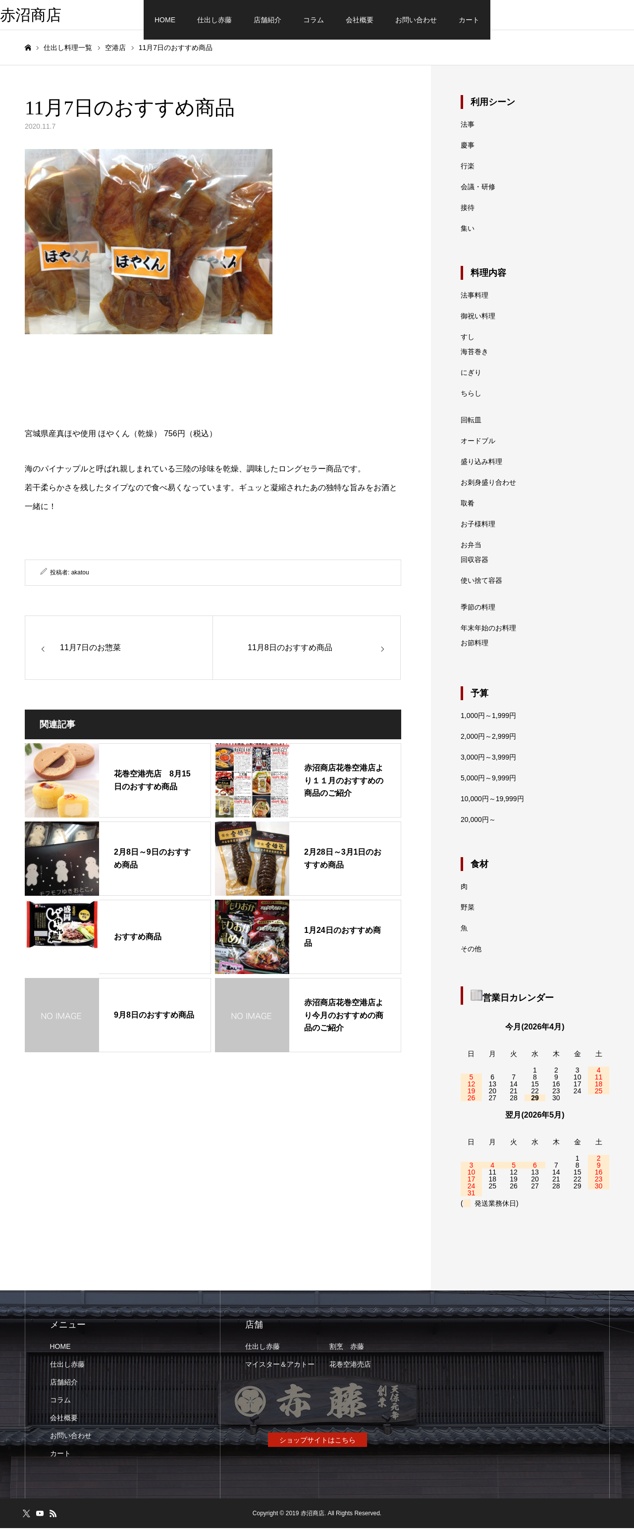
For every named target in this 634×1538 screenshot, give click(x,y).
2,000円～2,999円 (488, 746)
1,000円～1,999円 (488, 725)
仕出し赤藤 (214, 20)
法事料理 (474, 305)
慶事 (468, 155)
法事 (468, 134)
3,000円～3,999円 (488, 767)
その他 (471, 959)
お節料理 (474, 653)
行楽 (468, 176)
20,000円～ (478, 829)
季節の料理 (478, 617)
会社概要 (359, 20)
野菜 (468, 917)
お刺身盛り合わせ (488, 492)
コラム (313, 20)
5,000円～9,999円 (488, 788)
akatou (80, 582)
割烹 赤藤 (346, 1356)
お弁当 (471, 555)
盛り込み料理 (481, 471)
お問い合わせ (416, 20)
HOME (165, 20)
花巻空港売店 (350, 1374)
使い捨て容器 (481, 590)
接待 (468, 217)
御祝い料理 (478, 326)
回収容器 (474, 569)
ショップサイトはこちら (317, 1450)
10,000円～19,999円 (492, 809)
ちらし (471, 403)
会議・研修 (478, 197)
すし (468, 347)
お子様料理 (478, 534)
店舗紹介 (267, 20)
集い (468, 238)
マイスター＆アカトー (280, 1374)
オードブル (478, 451)
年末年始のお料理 (488, 638)
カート (469, 20)
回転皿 (471, 430)
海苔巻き (474, 361)
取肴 (468, 513)
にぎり (471, 382)
